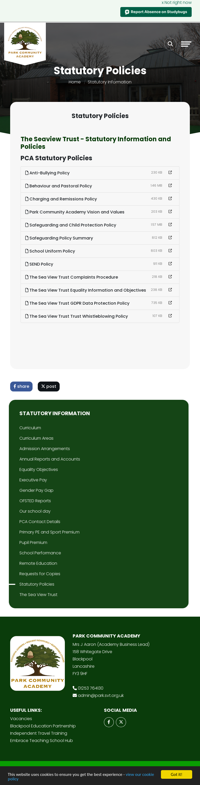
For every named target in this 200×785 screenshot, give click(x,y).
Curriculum (17, 428)
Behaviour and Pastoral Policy (59, 186)
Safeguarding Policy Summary (60, 238)
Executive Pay (20, 480)
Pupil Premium (20, 542)
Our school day (21, 511)
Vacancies (21, 719)
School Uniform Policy (51, 251)
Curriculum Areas (23, 438)
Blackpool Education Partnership (43, 726)
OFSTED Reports (22, 501)
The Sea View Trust (25, 595)
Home (75, 82)
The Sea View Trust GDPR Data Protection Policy (78, 303)
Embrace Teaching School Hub (41, 741)
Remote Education (25, 563)
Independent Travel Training (38, 733)
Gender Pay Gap (23, 490)
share (22, 386)
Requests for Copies (26, 574)
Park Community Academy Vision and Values (75, 212)
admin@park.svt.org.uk (101, 695)
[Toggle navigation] (186, 44)
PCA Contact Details (26, 522)
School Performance (27, 553)
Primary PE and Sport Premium (36, 532)
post (49, 386)
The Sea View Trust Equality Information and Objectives (86, 290)
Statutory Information (110, 82)
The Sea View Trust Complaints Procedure (72, 277)
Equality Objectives (25, 470)
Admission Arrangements (31, 449)
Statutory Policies (23, 584)
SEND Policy (40, 264)
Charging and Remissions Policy (62, 199)
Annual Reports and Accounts (36, 459)
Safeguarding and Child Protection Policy (71, 225)
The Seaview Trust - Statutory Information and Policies (96, 143)
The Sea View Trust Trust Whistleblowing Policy (77, 316)
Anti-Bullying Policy (48, 173)
